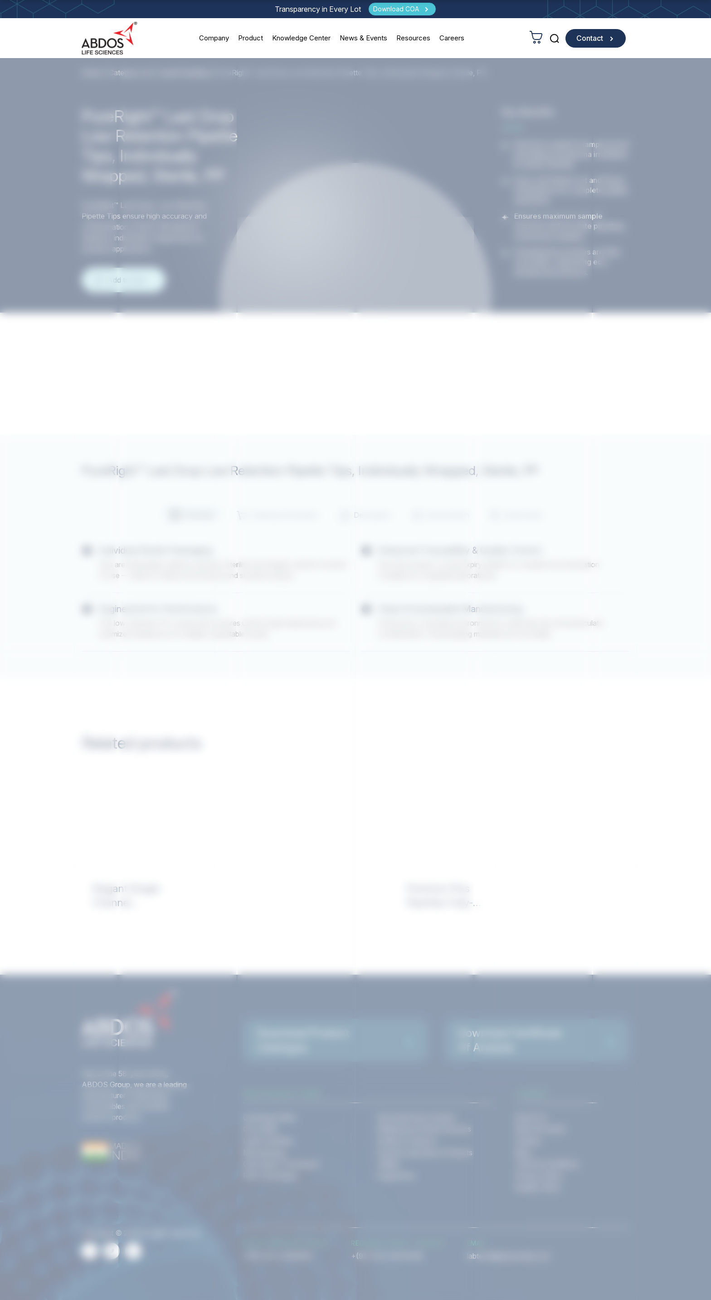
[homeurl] (109, 37)
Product (250, 38)
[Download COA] (402, 9)
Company (214, 38)
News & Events (363, 38)
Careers (451, 38)
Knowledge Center (301, 38)
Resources (413, 38)
